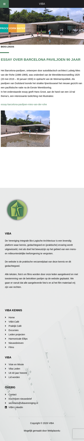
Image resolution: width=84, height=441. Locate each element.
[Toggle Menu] (4, 4)
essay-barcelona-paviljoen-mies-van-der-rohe (24, 104)
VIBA (42, 3)
